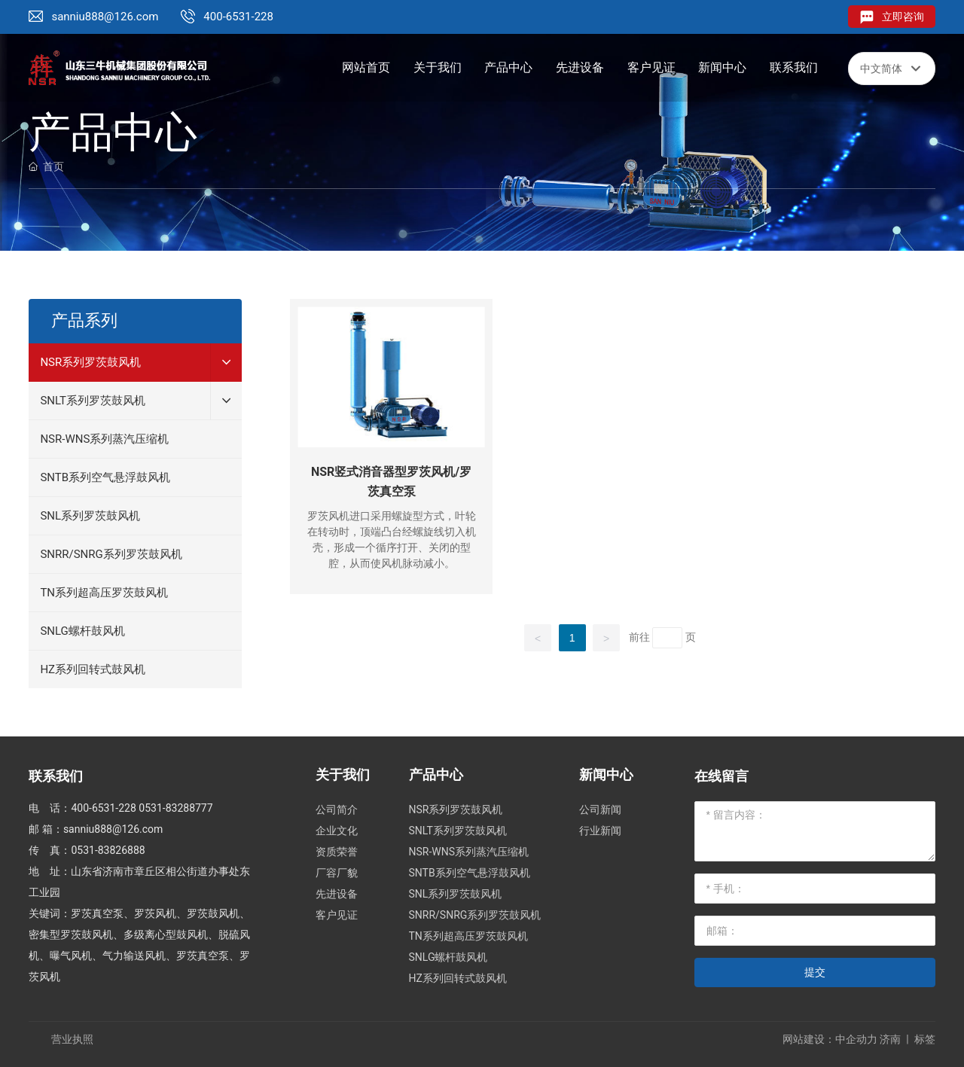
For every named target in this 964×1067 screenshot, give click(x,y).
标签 (924, 1039)
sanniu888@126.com (104, 16)
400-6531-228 (238, 16)
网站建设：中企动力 (829, 1039)
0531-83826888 (108, 850)
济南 (890, 1039)
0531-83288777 (175, 808)
